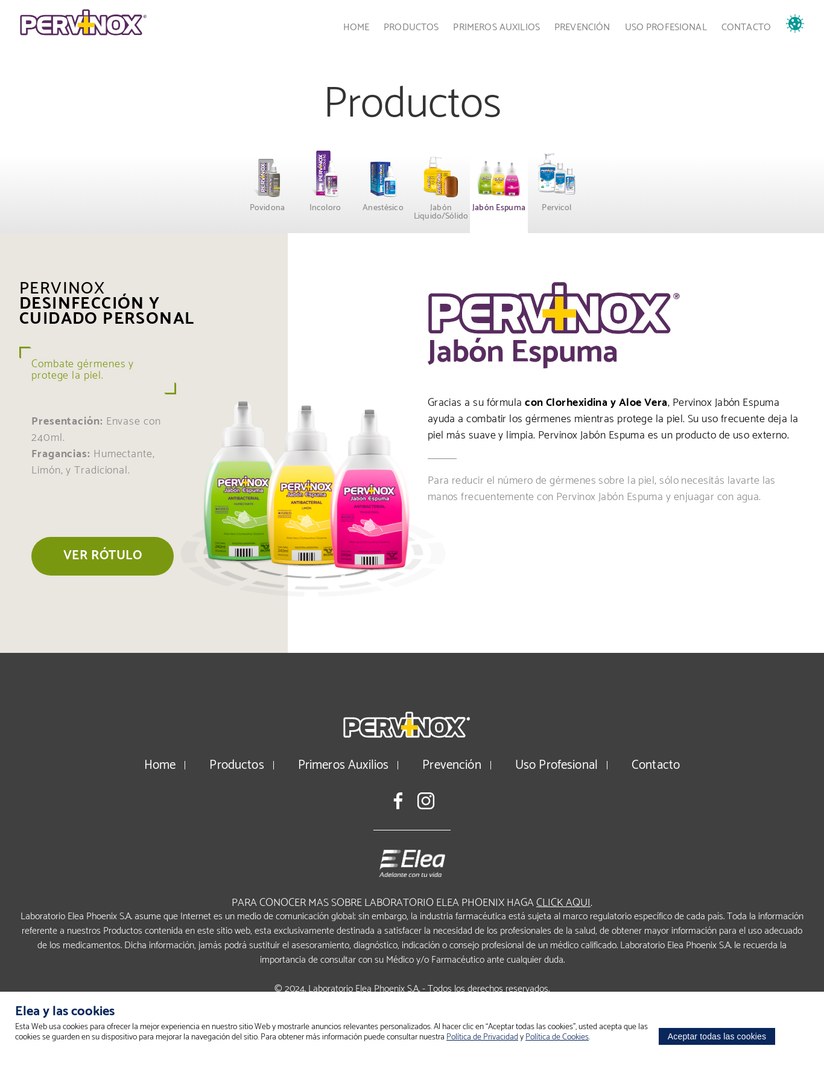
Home (356, 27)
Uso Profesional (666, 27)
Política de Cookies (557, 1037)
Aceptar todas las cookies (717, 1036)
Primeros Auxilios (496, 27)
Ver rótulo (102, 555)
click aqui (563, 903)
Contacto (746, 27)
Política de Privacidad (482, 1037)
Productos (411, 27)
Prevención (582, 27)
